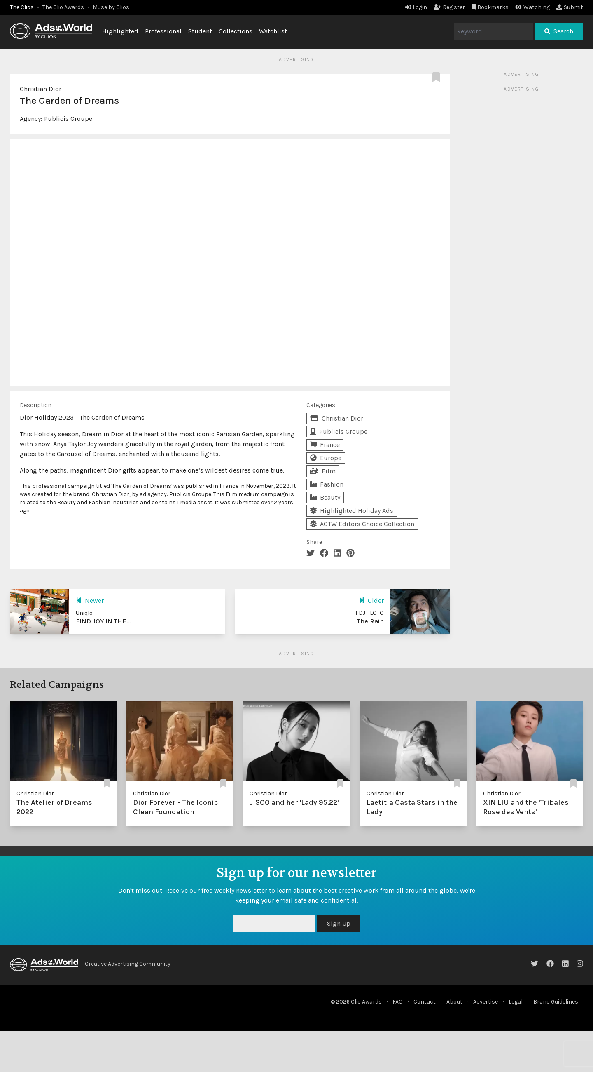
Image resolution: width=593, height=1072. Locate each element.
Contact (424, 1001)
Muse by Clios (111, 7)
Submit (569, 7)
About (454, 1001)
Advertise (485, 1001)
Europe (325, 458)
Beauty (325, 497)
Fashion (326, 484)
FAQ (397, 1001)
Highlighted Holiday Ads (351, 511)
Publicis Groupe (68, 118)
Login (416, 7)
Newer (90, 600)
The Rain (370, 621)
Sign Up (338, 923)
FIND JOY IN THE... (103, 621)
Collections (235, 31)
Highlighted (120, 31)
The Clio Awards (63, 7)
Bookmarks (490, 7)
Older (371, 600)
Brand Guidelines (555, 1001)
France (325, 445)
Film (323, 471)
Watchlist (273, 31)
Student (200, 31)
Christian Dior (40, 89)
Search (558, 31)
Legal (516, 1001)
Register (449, 7)
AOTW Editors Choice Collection (362, 524)
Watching (532, 7)
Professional (163, 31)
